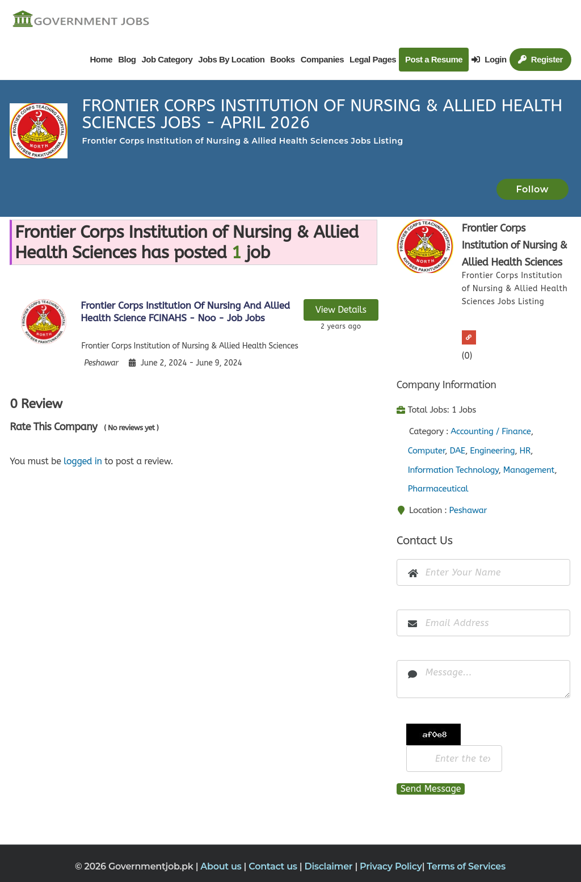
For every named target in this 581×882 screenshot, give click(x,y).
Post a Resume (433, 59)
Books (282, 59)
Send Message (431, 788)
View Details (341, 309)
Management (528, 470)
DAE (457, 451)
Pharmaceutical (438, 489)
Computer (426, 451)
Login (489, 59)
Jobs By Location (231, 59)
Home (101, 59)
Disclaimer (329, 866)
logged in (83, 461)
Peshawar (468, 510)
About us (221, 866)
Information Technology (453, 470)
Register (540, 59)
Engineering (492, 451)
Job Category (166, 59)
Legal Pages (373, 59)
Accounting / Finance (491, 431)
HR (525, 451)
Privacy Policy (391, 866)
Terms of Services (466, 866)
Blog (127, 59)
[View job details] (43, 321)
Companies (322, 59)
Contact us (274, 866)
